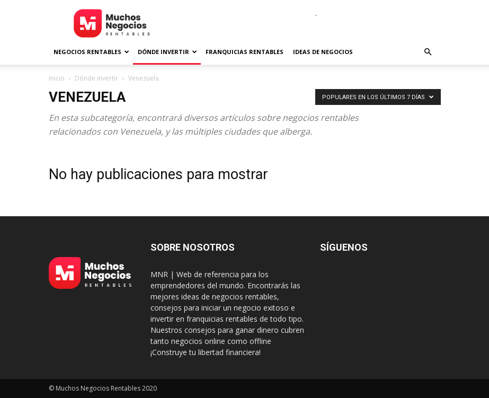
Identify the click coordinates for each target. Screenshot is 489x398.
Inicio (57, 78)
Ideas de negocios (323, 52)
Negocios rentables (91, 52)
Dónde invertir (167, 52)
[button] (428, 52)
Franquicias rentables (244, 52)
